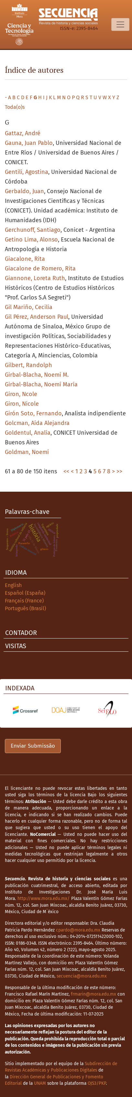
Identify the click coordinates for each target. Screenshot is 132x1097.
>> (119, 471)
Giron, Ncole (21, 394)
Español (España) (25, 593)
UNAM (40, 1083)
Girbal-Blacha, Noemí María (41, 384)
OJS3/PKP (97, 1083)
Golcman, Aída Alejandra (37, 423)
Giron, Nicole (22, 403)
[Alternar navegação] (120, 24)
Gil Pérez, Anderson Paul (36, 316)
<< (66, 471)
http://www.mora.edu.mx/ (43, 898)
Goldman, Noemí (27, 452)
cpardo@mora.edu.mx (78, 930)
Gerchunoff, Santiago (32, 229)
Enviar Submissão (33, 745)
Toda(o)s (15, 107)
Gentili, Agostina (26, 171)
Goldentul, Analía (27, 432)
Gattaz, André (22, 133)
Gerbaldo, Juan (24, 191)
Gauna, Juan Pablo (29, 143)
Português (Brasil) (25, 608)
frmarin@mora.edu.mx (93, 994)
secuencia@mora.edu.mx (82, 976)
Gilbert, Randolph (28, 365)
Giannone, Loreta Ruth (35, 278)
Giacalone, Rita (25, 258)
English (13, 585)
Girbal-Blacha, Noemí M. (37, 374)
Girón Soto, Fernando (33, 413)
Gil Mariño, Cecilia (28, 307)
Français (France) (24, 601)
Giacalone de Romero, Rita (40, 268)
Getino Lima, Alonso (31, 239)
